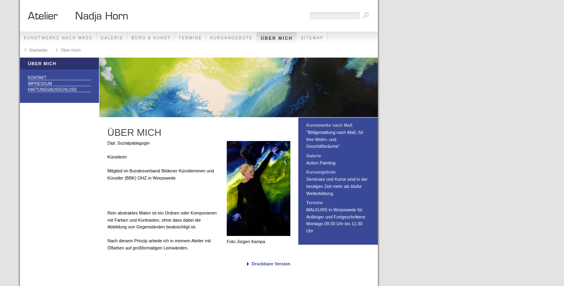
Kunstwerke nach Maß (58, 38)
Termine (190, 38)
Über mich (277, 38)
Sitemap (312, 38)
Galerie (112, 38)
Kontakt (37, 77)
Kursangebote (231, 38)
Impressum (40, 83)
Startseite (38, 50)
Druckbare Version (271, 263)
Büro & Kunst (151, 38)
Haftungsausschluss (52, 89)
